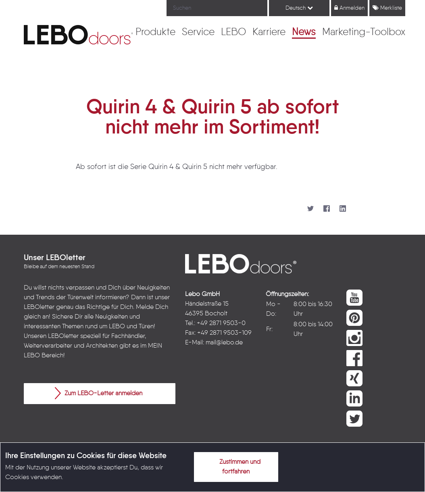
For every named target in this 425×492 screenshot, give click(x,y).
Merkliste (387, 8)
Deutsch (299, 8)
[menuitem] (155, 32)
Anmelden (349, 8)
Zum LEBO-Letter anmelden (98, 393)
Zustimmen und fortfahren (235, 465)
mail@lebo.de (224, 343)
